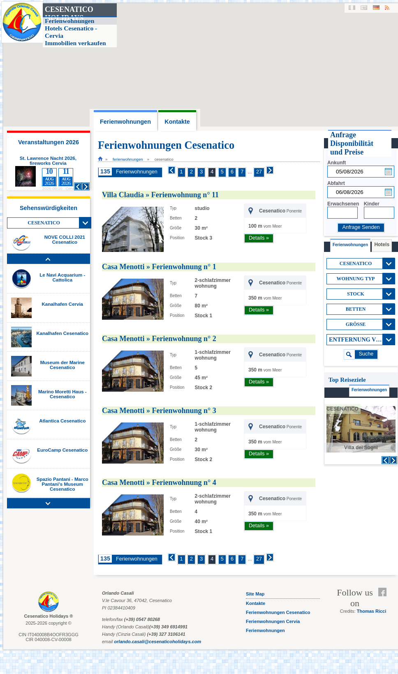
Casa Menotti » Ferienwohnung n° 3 (159, 410)
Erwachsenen (343, 204)
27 (259, 172)
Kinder (371, 204)
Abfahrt (336, 183)
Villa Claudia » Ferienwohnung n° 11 (160, 195)
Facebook (384, 592)
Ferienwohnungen (128, 159)
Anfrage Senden (360, 227)
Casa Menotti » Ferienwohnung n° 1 (159, 267)
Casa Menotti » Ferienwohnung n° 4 (159, 482)
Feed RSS (384, 602)
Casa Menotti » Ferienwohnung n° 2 (159, 339)
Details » (259, 238)
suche (366, 354)
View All (85, 223)
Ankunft (336, 163)
